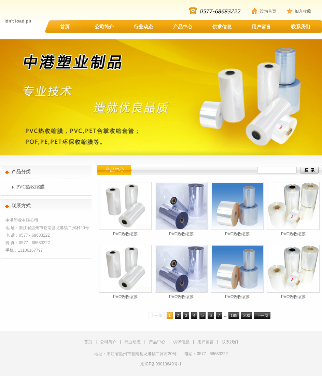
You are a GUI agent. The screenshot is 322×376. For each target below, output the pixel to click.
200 (246, 315)
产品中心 (182, 26)
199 (233, 315)
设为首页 (268, 11)
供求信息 (222, 26)
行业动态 (143, 26)
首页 (65, 26)
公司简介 (104, 26)
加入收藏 (303, 11)
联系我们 (300, 26)
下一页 (262, 315)
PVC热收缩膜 (30, 187)
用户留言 (261, 26)
